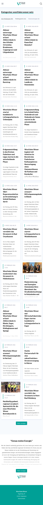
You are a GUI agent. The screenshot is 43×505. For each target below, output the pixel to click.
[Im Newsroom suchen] (41, 3)
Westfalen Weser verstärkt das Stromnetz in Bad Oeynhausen (10, 233)
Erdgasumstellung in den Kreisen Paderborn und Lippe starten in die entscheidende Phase (10, 155)
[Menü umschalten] (2, 3)
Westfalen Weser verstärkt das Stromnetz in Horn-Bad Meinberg (32, 394)
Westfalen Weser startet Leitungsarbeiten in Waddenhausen (32, 233)
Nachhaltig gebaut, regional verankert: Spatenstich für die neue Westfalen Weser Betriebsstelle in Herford (10, 408)
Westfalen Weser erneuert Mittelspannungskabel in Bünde (33, 193)
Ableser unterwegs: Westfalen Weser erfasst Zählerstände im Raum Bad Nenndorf (31, 37)
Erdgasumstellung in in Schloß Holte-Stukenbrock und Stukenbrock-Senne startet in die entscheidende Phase (32, 117)
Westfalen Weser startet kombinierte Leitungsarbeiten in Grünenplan (11, 115)
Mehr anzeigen (21, 423)
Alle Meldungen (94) (7, 19)
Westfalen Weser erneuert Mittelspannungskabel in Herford (12, 354)
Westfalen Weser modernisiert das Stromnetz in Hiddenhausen (10, 275)
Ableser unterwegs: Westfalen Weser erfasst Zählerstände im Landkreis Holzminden (31, 77)
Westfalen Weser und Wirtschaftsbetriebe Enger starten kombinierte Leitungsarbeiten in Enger (32, 318)
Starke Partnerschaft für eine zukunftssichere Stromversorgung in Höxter (31, 357)
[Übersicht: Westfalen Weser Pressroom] (21, 3)
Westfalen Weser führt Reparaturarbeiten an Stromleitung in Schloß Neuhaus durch (10, 195)
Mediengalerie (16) (20, 19)
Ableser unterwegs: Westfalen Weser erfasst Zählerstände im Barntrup (10, 76)
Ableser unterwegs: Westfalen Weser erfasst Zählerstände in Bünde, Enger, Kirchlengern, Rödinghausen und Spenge (10, 321)
